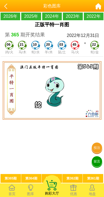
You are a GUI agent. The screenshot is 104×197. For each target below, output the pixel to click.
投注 (97, 148)
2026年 (10, 16)
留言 (97, 161)
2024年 (52, 16)
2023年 (73, 16)
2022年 (94, 16)
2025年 (31, 16)
